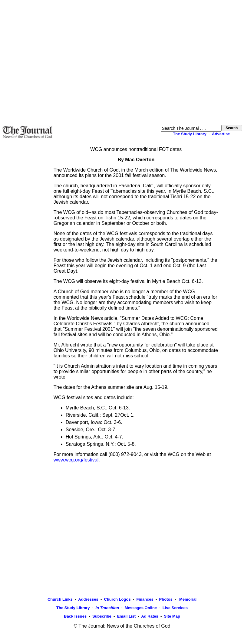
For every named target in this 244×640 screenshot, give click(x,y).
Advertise (221, 134)
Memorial (187, 599)
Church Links (60, 599)
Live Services (175, 608)
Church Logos (117, 599)
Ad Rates (149, 616)
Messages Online (141, 608)
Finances (144, 599)
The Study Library (189, 134)
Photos (166, 599)
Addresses (88, 599)
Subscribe (101, 616)
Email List (126, 616)
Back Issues (75, 616)
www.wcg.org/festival (76, 459)
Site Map (172, 616)
